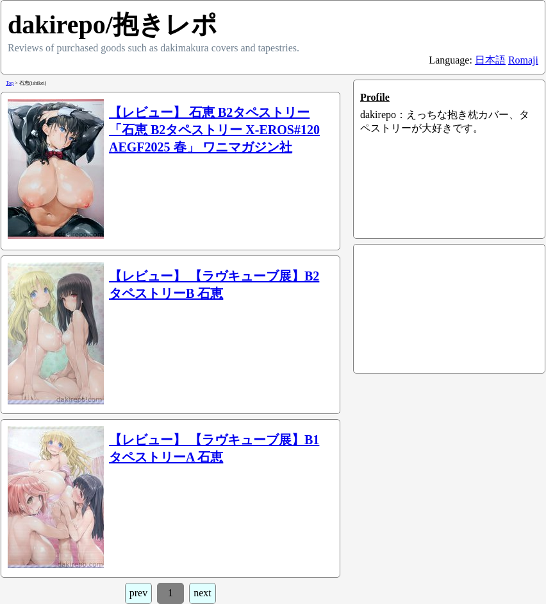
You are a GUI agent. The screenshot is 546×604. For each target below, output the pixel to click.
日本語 (490, 60)
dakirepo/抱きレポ (112, 24)
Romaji (523, 60)
